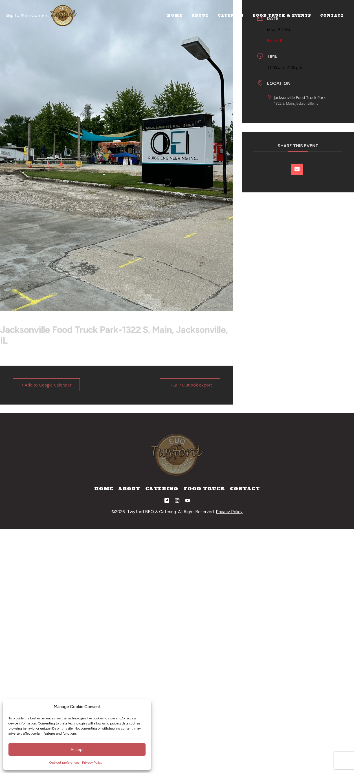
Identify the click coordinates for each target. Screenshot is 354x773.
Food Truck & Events (282, 15)
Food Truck (204, 488)
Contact (332, 15)
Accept (77, 749)
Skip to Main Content (27, 15)
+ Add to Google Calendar (46, 385)
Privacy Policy (92, 763)
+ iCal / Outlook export (190, 385)
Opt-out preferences (64, 763)
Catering (231, 15)
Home (175, 15)
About (200, 15)
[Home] (63, 15)
